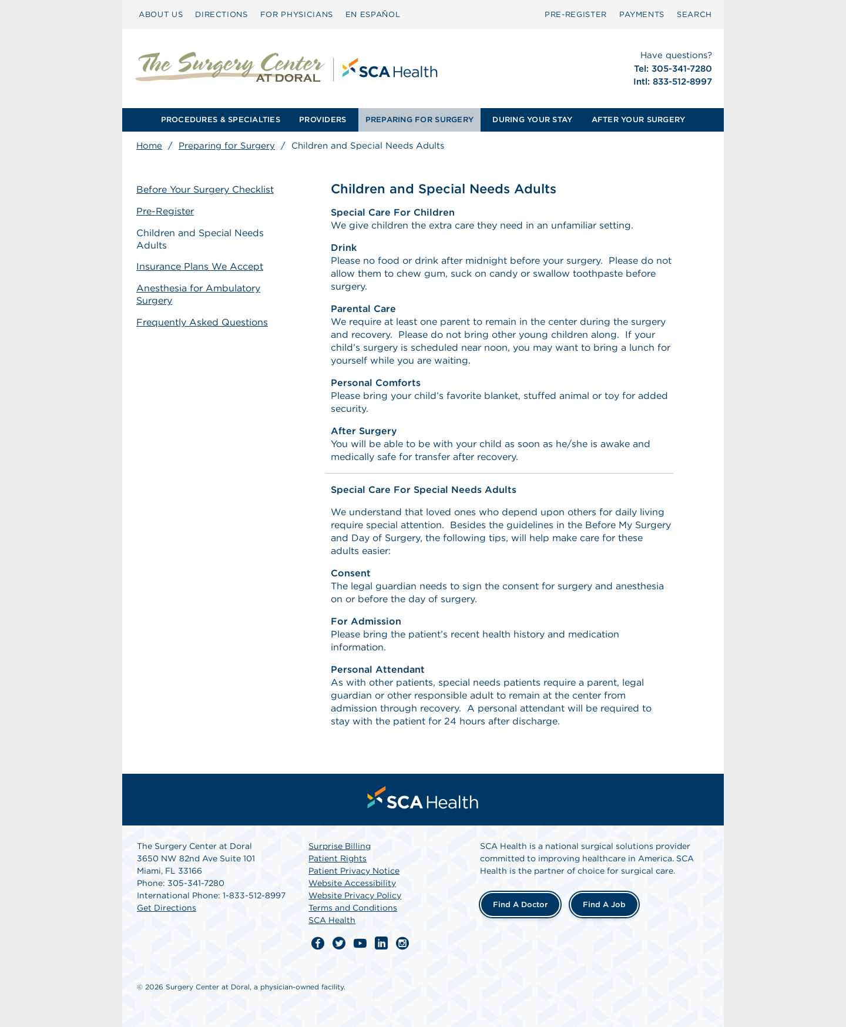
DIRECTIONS (221, 14)
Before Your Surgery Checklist (205, 189)
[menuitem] (160, 14)
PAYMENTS (641, 14)
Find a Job (604, 904)
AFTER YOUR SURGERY (639, 119)
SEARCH (694, 14)
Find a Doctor (520, 904)
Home (149, 145)
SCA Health (331, 920)
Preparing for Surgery (227, 145)
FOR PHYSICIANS (296, 14)
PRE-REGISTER (576, 14)
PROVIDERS (322, 119)
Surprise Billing (339, 846)
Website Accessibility (352, 883)
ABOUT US (161, 14)
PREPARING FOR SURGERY (419, 119)
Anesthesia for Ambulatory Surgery (198, 294)
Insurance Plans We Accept (199, 266)
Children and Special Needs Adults (200, 239)
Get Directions (166, 907)
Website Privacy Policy (354, 895)
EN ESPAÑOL (373, 14)
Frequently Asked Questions (202, 322)
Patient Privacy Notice (354, 870)
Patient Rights (337, 858)
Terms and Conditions (352, 907)
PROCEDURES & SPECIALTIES (220, 119)
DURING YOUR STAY (532, 119)
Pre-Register (165, 211)
